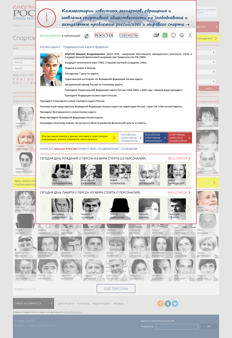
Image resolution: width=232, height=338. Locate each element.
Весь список (177, 160)
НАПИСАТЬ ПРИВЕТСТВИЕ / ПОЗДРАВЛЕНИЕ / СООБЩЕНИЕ (89, 150)
